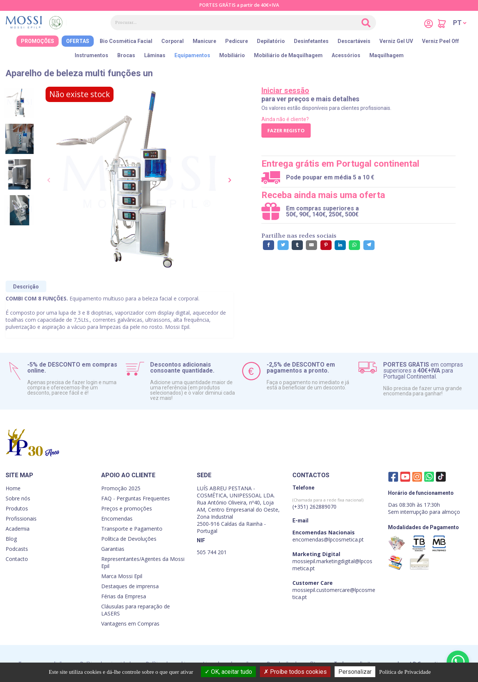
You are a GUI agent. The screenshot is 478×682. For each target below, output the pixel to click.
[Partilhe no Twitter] (283, 245)
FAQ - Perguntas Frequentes (135, 498)
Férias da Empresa (123, 596)
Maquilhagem (386, 55)
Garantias (112, 548)
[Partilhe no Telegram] (369, 245)
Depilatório (271, 41)
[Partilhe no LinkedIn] (340, 245)
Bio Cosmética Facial (126, 41)
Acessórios (346, 55)
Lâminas (154, 55)
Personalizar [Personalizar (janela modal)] (355, 671)
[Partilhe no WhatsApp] (354, 245)
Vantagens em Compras (130, 623)
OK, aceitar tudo (228, 671)
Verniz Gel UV (396, 41)
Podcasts (17, 548)
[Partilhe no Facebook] (268, 245)
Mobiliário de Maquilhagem (288, 55)
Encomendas (117, 518)
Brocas (126, 55)
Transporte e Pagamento (131, 528)
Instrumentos (91, 55)
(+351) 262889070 (327, 503)
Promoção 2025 (120, 488)
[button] (459, 22)
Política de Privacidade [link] (405, 672)
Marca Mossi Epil (121, 576)
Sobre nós (18, 498)
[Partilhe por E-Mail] (311, 245)
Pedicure (236, 41)
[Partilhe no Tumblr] (297, 245)
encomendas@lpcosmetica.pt (328, 539)
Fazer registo (286, 130)
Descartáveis (354, 41)
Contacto (17, 558)
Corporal (172, 41)
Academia (18, 528)
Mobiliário (232, 55)
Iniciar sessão (285, 90)
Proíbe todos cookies (295, 671)
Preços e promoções (126, 508)
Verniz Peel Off (440, 41)
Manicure (204, 41)
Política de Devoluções (128, 538)
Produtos (17, 508)
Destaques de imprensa (130, 586)
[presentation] (49, 180)
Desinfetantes (311, 41)
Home (13, 488)
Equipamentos (192, 55)
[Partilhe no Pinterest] (326, 245)
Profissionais (21, 518)
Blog (11, 538)
